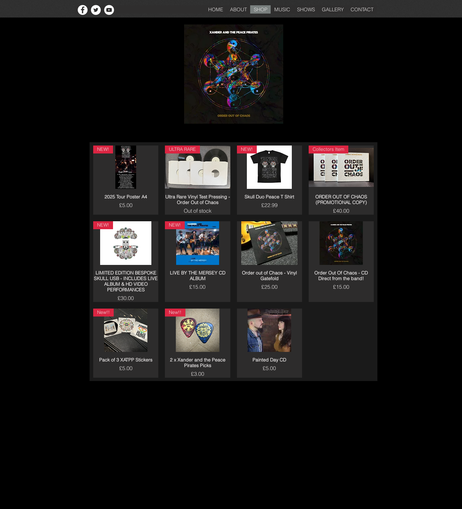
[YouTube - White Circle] (109, 10)
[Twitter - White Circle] (96, 10)
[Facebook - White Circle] (83, 10)
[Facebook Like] (62, 10)
